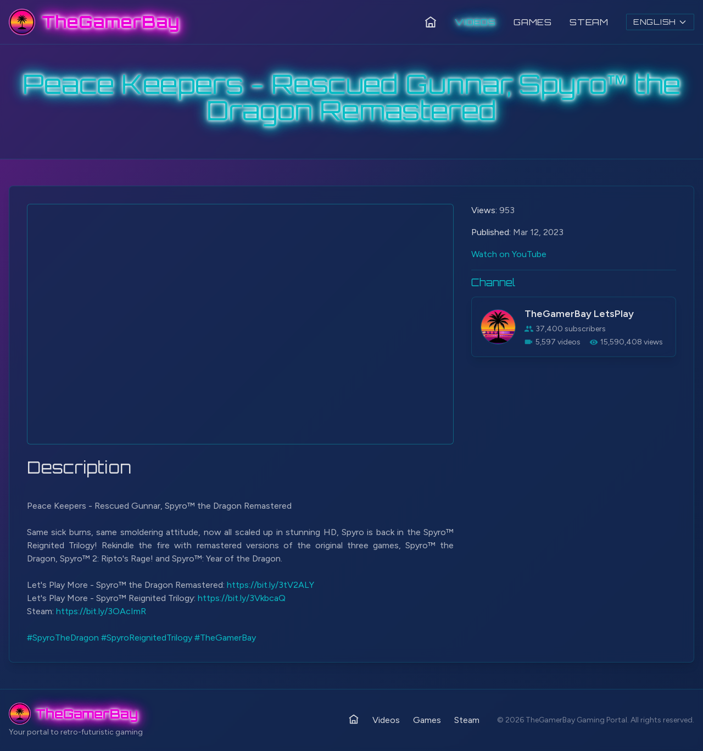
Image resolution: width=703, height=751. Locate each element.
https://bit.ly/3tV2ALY (270, 585)
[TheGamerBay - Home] (94, 22)
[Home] (430, 22)
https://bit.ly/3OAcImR (101, 611)
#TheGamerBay (225, 637)
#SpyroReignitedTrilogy (146, 637)
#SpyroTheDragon (63, 637)
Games (533, 21)
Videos (475, 21)
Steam (589, 21)
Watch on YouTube (508, 254)
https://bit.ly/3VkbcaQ (242, 598)
